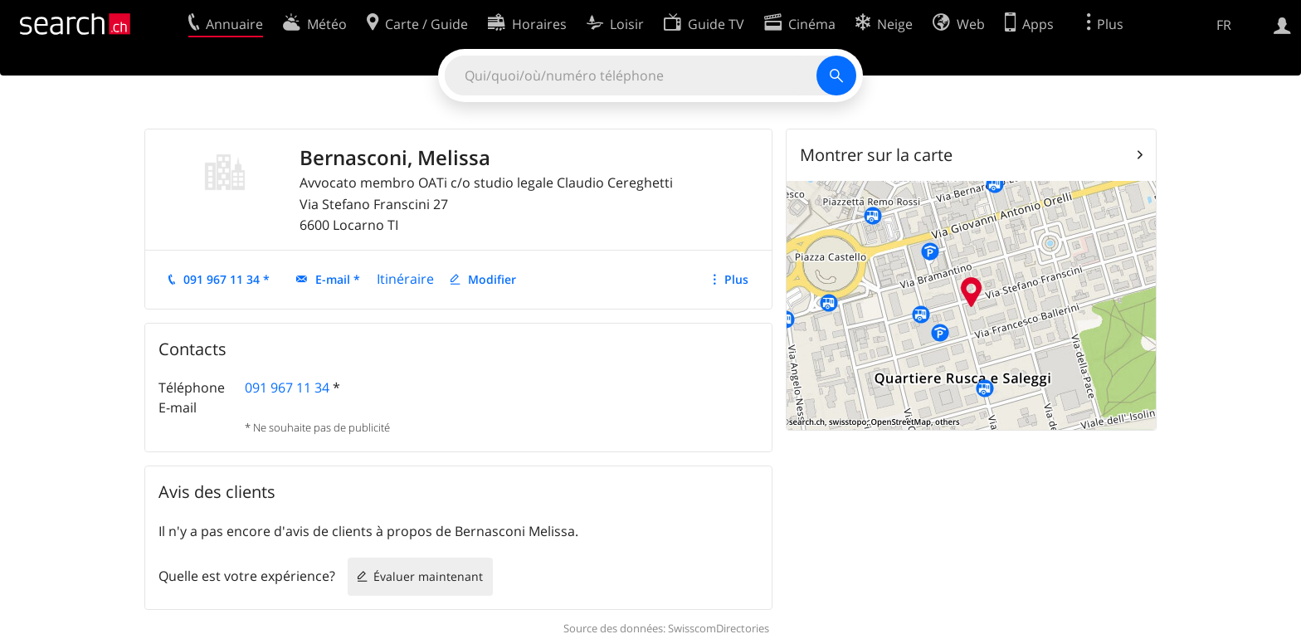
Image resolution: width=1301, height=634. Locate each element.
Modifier (492, 279)
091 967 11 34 (287, 387)
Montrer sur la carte (876, 155)
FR (1223, 25)
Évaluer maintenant (428, 576)
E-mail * (337, 279)
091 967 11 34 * (226, 279)
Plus (736, 279)
